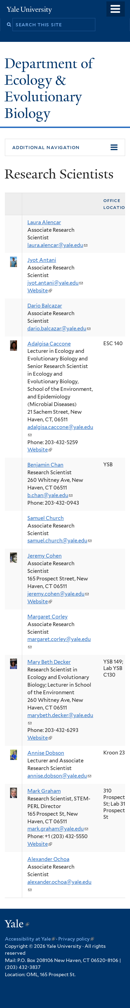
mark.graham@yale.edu (57, 829)
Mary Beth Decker (49, 662)
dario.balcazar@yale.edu (58, 329)
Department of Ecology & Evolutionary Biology (49, 88)
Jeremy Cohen (44, 556)
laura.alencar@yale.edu (57, 245)
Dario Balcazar (44, 306)
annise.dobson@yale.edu (59, 776)
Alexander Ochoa (48, 859)
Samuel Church (45, 518)
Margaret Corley (47, 617)
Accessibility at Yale (30, 939)
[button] (65, 147)
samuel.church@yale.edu (59, 541)
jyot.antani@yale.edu (55, 283)
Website (39, 290)
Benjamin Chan (45, 465)
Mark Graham (44, 791)
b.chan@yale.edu (49, 495)
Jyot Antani (41, 260)
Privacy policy (76, 939)
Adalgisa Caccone (49, 344)
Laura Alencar (44, 222)
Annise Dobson (45, 753)
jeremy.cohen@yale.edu (58, 594)
